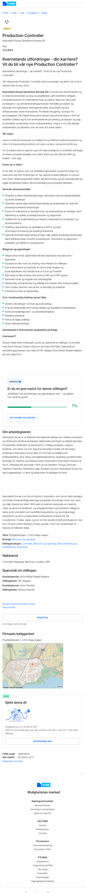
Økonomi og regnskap (23, 539)
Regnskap (22, 547)
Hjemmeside (8, 607)
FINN (5, 13)
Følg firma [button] (42, 617)
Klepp (44, 13)
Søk (22, 13)
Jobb (14, 13)
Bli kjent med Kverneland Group (18, 604)
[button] (6, 22)
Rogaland (33, 13)
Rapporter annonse (12, 761)
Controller (27, 543)
